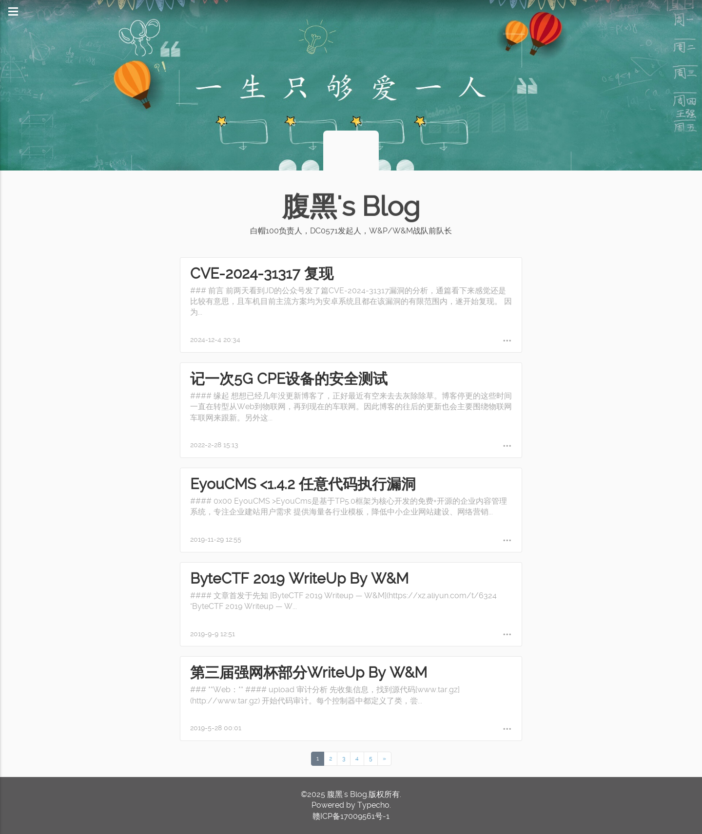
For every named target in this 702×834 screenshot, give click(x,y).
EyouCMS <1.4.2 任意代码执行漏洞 (303, 484)
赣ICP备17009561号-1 (351, 816)
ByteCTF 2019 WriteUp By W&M (299, 578)
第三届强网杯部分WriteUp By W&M (308, 672)
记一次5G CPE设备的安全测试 (289, 378)
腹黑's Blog (351, 206)
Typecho (373, 805)
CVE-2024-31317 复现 (261, 273)
